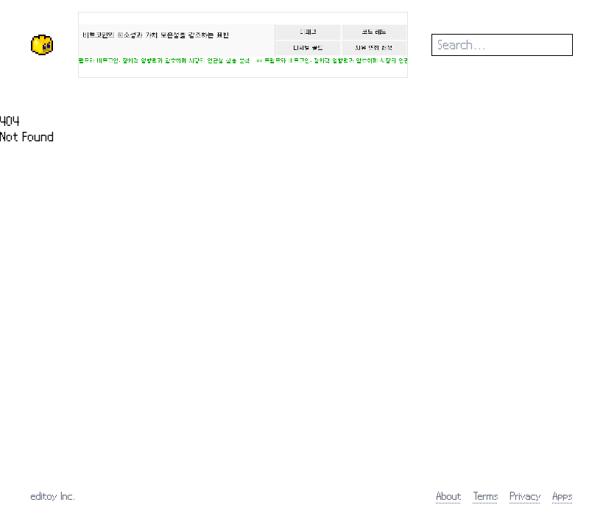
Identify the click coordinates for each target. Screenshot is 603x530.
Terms (485, 496)
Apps (563, 496)
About (449, 496)
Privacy (525, 496)
